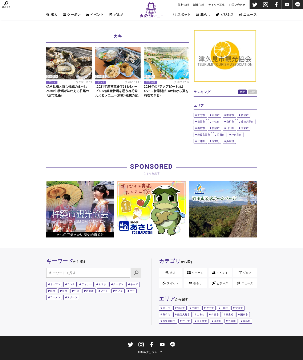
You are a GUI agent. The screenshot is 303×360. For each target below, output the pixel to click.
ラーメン (55, 297)
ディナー (87, 284)
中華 (76, 290)
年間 (252, 92)
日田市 (201, 121)
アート (104, 290)
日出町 (230, 128)
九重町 (215, 141)
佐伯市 (245, 115)
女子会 (102, 284)
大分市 (201, 115)
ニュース (248, 15)
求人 (51, 15)
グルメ (116, 15)
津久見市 (236, 134)
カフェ (119, 290)
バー (132, 290)
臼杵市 (230, 121)
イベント (95, 15)
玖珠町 (201, 141)
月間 (242, 92)
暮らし (203, 15)
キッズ (134, 284)
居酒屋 (90, 290)
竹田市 (221, 134)
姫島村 (230, 141)
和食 (64, 290)
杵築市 (215, 128)
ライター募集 (216, 4)
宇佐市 (215, 121)
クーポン (72, 15)
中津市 (230, 115)
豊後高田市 (203, 134)
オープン (55, 284)
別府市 (215, 115)
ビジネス (225, 15)
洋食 (52, 290)
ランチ (71, 284)
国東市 (245, 128)
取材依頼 (183, 4)
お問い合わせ (237, 4)
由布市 (201, 128)
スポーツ (72, 297)
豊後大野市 (247, 121)
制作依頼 (198, 4)
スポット (182, 15)
